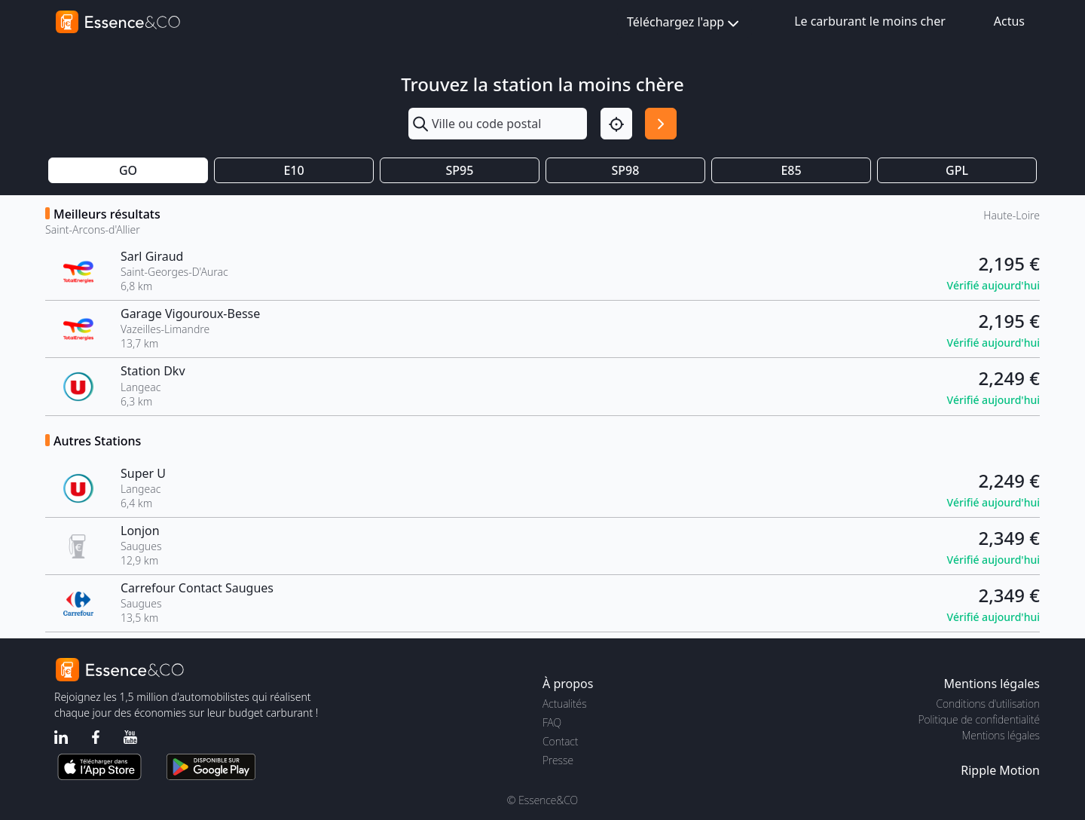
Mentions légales (1001, 735)
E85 (791, 170)
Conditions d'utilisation (988, 703)
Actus (1009, 21)
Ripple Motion (1000, 770)
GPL (957, 170)
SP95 (460, 170)
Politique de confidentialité (979, 719)
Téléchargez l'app (684, 23)
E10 (293, 170)
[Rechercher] (661, 123)
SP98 (626, 170)
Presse (557, 760)
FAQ (551, 722)
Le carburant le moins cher (870, 21)
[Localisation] (616, 123)
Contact (560, 741)
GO (128, 170)
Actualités (564, 703)
